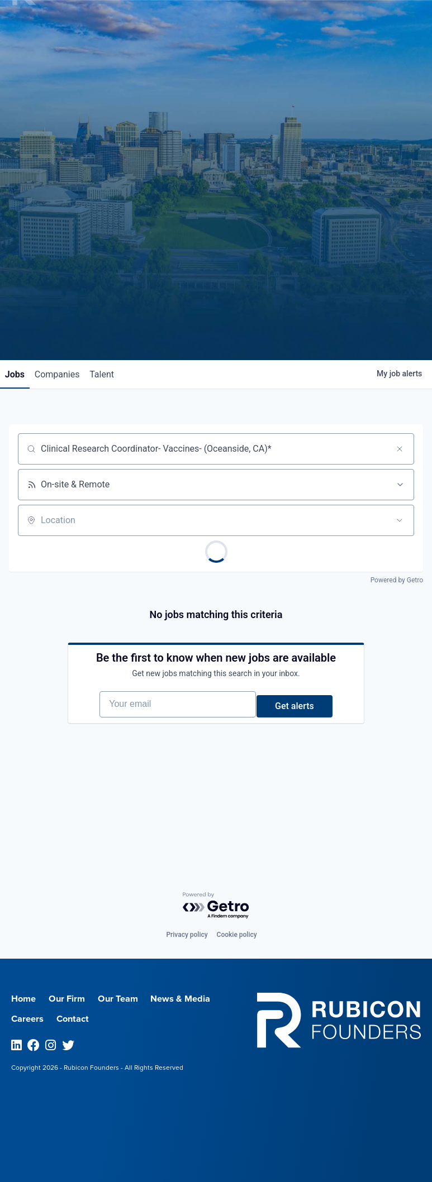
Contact (79, 1018)
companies (69, 375)
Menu (339, 28)
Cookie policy (237, 935)
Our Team (131, 998)
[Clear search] (399, 450)
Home (25, 998)
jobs (19, 375)
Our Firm (74, 998)
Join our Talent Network (216, 318)
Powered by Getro (397, 581)
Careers (29, 1018)
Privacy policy (186, 935)
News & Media (200, 998)
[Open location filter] (399, 521)
